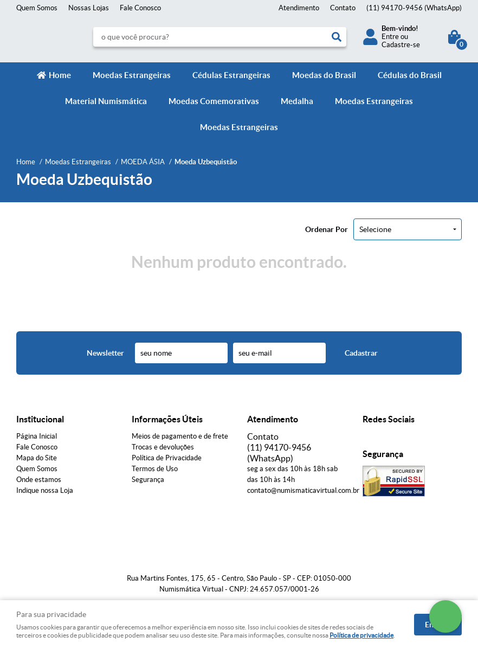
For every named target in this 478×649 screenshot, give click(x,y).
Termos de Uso (155, 469)
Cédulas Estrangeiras (231, 75)
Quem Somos (36, 8)
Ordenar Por (326, 229)
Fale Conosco (140, 8)
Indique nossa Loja (44, 490)
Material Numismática (106, 101)
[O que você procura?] (336, 37)
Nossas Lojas (88, 8)
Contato (343, 8)
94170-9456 (414, 8)
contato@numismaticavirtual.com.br (303, 490)
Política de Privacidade (167, 458)
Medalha (297, 101)
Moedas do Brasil (324, 75)
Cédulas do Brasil (410, 75)
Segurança (148, 479)
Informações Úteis (167, 419)
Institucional (40, 419)
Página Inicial (36, 436)
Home (60, 75)
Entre (390, 37)
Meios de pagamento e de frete (180, 436)
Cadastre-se (401, 45)
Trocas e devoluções (163, 447)
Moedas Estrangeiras (132, 75)
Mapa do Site (36, 458)
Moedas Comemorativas (214, 101)
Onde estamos (38, 479)
